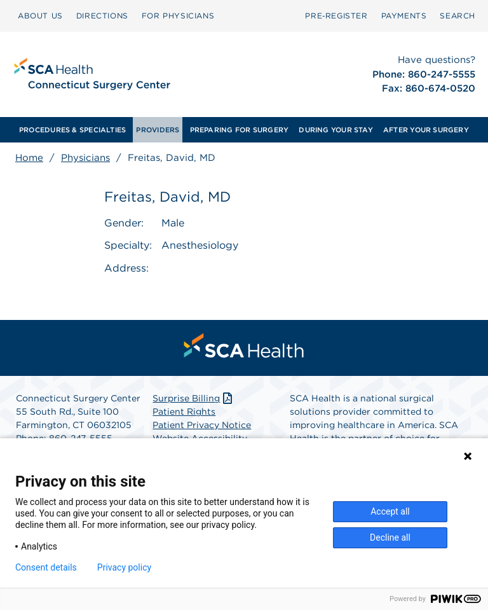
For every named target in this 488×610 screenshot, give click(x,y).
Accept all (390, 511)
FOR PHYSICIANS (178, 15)
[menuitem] (40, 16)
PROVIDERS (157, 129)
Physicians (85, 157)
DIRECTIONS (102, 15)
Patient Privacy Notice (201, 425)
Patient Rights (183, 411)
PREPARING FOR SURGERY (239, 129)
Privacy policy (124, 567)
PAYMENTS (404, 15)
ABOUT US (40, 15)
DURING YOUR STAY (336, 129)
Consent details (46, 567)
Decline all (390, 537)
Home (29, 157)
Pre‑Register (336, 15)
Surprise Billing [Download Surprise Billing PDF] (193, 398)
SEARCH (457, 15)
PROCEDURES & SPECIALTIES (72, 129)
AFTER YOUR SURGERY (426, 129)
